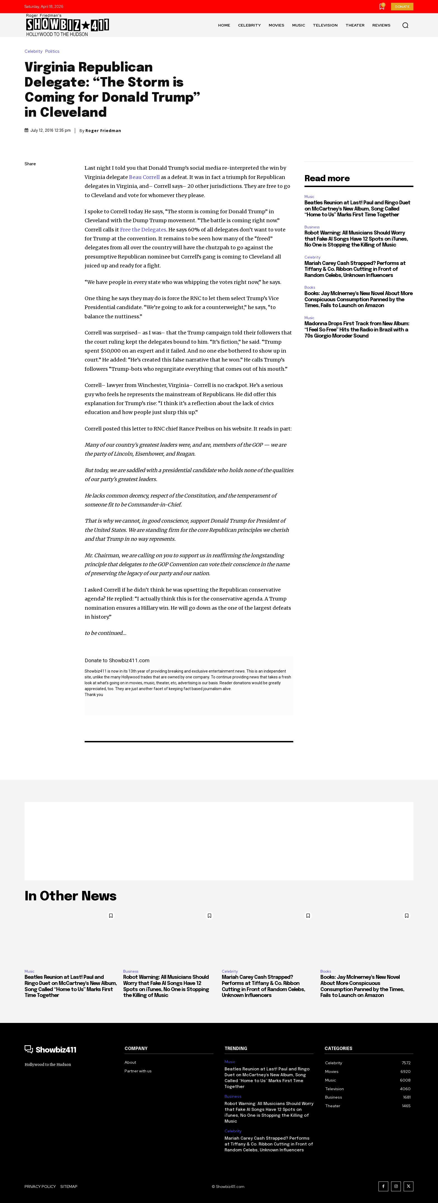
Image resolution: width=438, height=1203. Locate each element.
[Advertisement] (219, 841)
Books (309, 287)
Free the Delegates (143, 229)
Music (309, 196)
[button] (405, 25)
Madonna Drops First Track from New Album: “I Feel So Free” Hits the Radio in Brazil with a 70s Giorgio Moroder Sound (356, 329)
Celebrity (35, 51)
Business (312, 227)
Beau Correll (145, 177)
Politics (53, 51)
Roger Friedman (103, 130)
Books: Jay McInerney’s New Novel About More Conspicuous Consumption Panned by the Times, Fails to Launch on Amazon (358, 299)
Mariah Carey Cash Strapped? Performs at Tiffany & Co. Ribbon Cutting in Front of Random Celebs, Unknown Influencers (355, 269)
